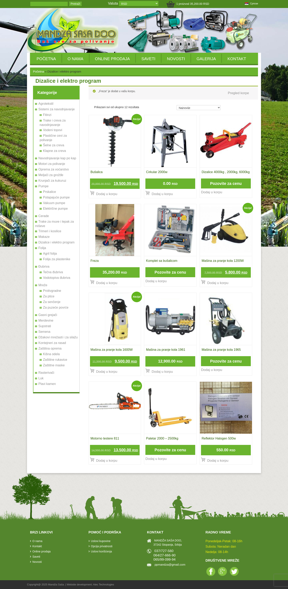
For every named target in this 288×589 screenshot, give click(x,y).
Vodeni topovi (52, 130)
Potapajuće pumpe (56, 197)
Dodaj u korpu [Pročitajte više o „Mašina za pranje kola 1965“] (211, 370)
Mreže (42, 285)
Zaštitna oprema (50, 348)
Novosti (176, 59)
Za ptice (48, 296)
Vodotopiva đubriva (56, 277)
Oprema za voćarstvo (53, 169)
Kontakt (236, 59)
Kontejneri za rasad (52, 343)
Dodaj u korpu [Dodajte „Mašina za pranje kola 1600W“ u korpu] (106, 372)
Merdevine (45, 320)
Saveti (148, 59)
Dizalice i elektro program (56, 242)
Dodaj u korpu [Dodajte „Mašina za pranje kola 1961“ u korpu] (162, 372)
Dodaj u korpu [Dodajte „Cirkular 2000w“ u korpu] (162, 194)
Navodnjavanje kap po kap (57, 158)
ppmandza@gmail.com (170, 564)
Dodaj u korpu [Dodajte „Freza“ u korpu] (106, 283)
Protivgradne (52, 290)
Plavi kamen (47, 384)
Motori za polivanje (51, 163)
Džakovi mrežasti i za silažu (58, 337)
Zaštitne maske (54, 365)
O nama (75, 59)
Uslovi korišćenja (101, 551)
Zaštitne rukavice (55, 359)
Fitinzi (47, 115)
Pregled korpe (238, 93)
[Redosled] (199, 107)
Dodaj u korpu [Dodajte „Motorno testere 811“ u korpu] (106, 460)
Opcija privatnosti (101, 546)
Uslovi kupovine (101, 541)
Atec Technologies (103, 584)
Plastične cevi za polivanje (53, 138)
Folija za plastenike (56, 259)
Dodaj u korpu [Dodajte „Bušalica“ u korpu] (106, 194)
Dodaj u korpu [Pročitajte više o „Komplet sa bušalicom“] (156, 281)
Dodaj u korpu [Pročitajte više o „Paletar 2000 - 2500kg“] (156, 459)
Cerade (43, 216)
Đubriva (43, 266)
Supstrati (44, 326)
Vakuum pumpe (54, 203)
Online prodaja (112, 59)
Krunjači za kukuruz (52, 180)
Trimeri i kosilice (49, 231)
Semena (44, 331)
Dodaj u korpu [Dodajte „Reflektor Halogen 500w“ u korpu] (217, 460)
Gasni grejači (47, 315)
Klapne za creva (54, 150)
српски (251, 3)
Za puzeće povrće (55, 307)
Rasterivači (46, 372)
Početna (46, 59)
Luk (41, 378)
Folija (42, 248)
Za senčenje (51, 302)
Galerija (206, 59)
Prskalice (49, 191)
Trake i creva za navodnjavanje (53, 123)
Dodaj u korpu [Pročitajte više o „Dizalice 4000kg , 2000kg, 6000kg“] (211, 192)
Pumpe (43, 186)
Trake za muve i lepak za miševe (54, 224)
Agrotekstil (45, 103)
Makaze (44, 236)
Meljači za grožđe (50, 175)
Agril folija (50, 253)
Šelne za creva (53, 145)
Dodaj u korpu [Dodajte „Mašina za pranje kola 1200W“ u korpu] (217, 283)
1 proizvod (192, 3)
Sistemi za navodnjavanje (56, 109)
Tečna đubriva (53, 272)
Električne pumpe (55, 208)
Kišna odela (51, 354)
